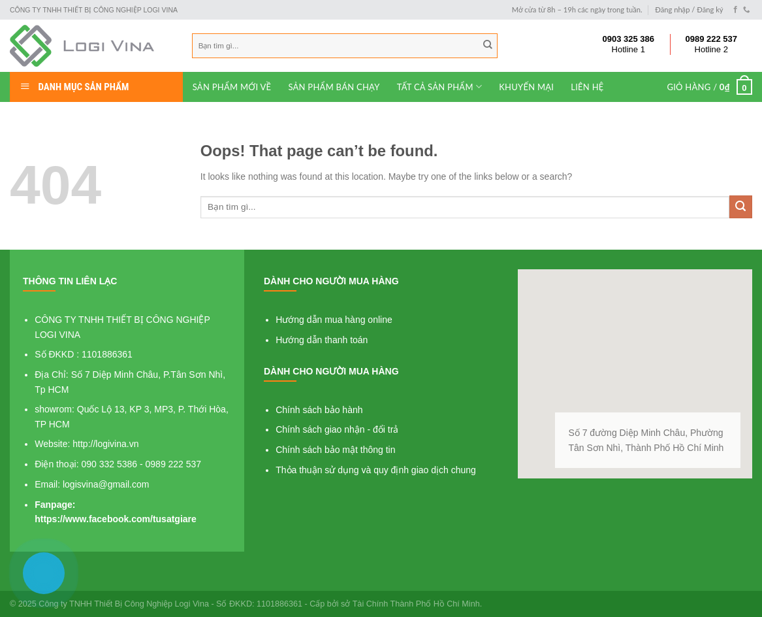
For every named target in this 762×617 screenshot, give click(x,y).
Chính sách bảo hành (319, 410)
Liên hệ (587, 87)
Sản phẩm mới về (232, 87)
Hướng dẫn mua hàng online (334, 319)
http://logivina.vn (105, 444)
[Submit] (740, 206)
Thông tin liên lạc (70, 281)
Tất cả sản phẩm (440, 86)
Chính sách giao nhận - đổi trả (337, 429)
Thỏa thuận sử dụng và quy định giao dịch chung (376, 470)
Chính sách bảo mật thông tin (335, 449)
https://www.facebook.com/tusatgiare (116, 519)
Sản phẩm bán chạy (333, 87)
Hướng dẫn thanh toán (322, 340)
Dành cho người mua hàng (331, 281)
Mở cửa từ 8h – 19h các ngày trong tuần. (577, 9)
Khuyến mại (526, 87)
